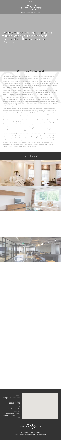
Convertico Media (41, 434)
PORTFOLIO (30, 13)
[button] (40, 404)
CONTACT (37, 13)
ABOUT (23, 13)
